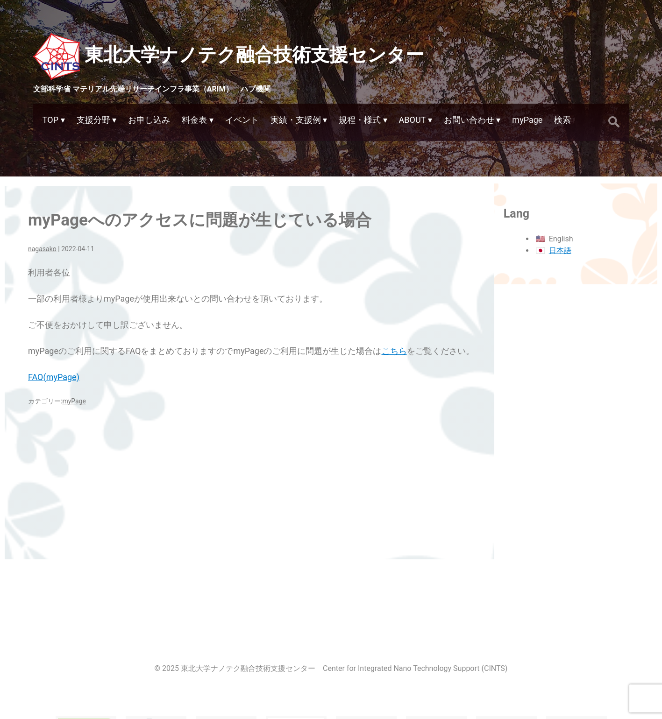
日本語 (560, 250)
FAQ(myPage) (53, 377)
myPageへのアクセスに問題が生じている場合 (199, 220)
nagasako (42, 249)
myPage (74, 401)
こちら (394, 351)
